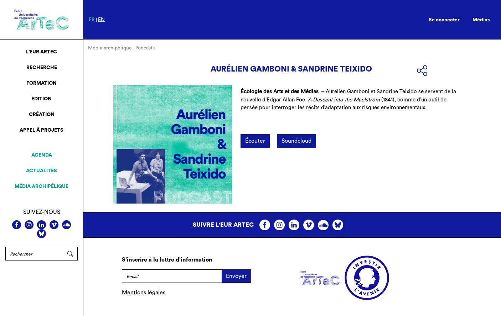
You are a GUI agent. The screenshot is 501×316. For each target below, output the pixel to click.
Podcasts (145, 48)
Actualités (41, 170)
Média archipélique (41, 186)
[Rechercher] (34, 253)
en (101, 19)
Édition (41, 98)
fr (92, 19)
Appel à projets (41, 130)
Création (42, 114)
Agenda (41, 155)
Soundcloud (296, 141)
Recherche (41, 67)
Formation (41, 83)
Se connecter (444, 19)
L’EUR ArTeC (41, 51)
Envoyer (236, 276)
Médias (481, 19)
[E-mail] (171, 276)
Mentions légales (143, 292)
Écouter (255, 141)
